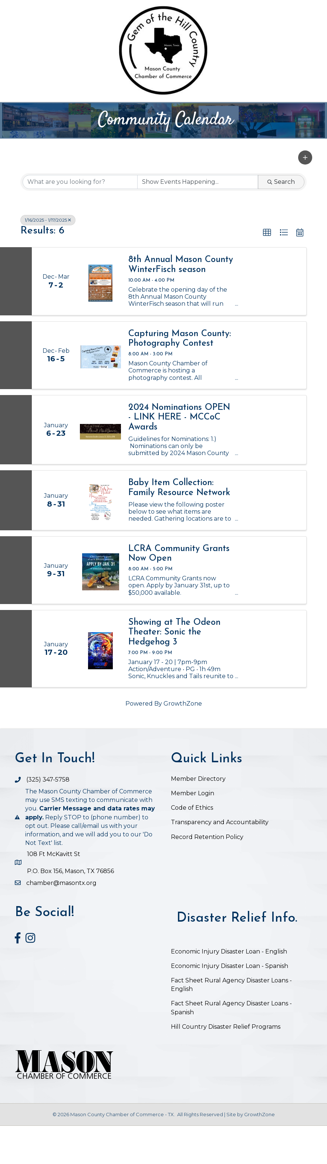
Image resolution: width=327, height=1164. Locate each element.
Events (265, 111)
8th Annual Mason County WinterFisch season (180, 303)
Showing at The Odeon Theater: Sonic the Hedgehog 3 (174, 670)
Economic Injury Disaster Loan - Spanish (229, 1004)
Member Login (192, 831)
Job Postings (193, 130)
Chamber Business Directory (191, 111)
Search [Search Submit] (281, 219)
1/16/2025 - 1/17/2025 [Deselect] (48, 258)
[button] (305, 196)
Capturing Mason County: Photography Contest (179, 377)
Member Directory (198, 816)
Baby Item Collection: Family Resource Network (179, 526)
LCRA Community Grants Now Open (179, 592)
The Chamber (101, 111)
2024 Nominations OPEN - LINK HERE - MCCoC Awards (179, 455)
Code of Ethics (192, 846)
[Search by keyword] (80, 220)
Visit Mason (132, 130)
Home (54, 111)
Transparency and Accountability (220, 860)
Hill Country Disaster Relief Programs (225, 1064)
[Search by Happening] (197, 220)
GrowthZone (183, 742)
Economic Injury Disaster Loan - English (230, 989)
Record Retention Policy (207, 875)
